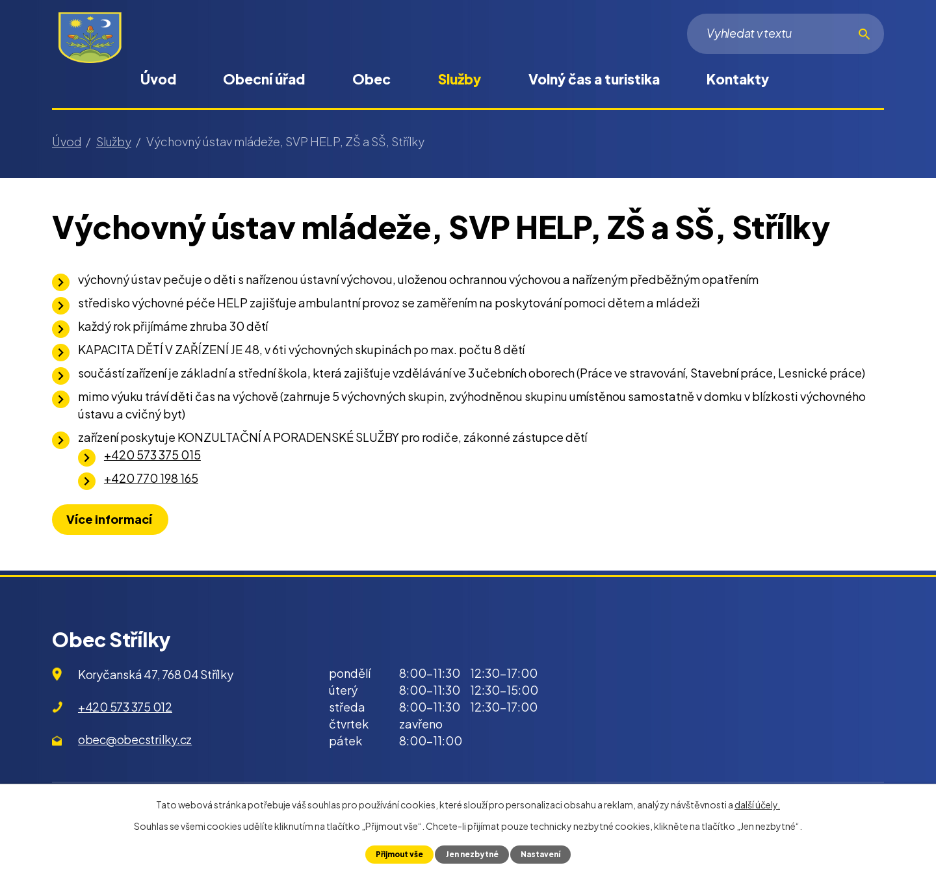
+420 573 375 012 (125, 706)
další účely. (757, 804)
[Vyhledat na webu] (785, 34)
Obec (371, 79)
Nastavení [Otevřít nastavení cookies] (546, 854)
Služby (459, 79)
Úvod (158, 79)
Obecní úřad (264, 79)
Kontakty (738, 79)
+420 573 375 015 (152, 454)
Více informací (113, 518)
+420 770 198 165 (151, 477)
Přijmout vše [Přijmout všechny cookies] (394, 854)
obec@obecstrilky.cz (135, 739)
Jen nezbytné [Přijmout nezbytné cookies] (472, 854)
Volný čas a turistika (594, 79)
